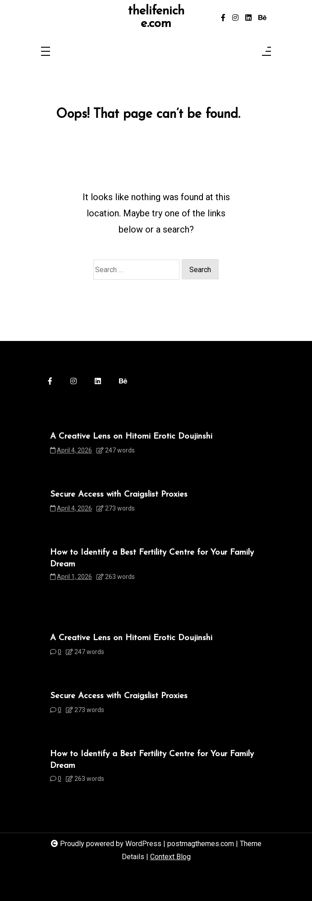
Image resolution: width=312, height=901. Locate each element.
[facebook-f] (223, 18)
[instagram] (235, 18)
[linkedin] (248, 18)
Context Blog (170, 856)
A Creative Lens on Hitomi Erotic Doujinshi (131, 436)
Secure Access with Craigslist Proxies (119, 494)
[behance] (262, 18)
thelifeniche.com (156, 17)
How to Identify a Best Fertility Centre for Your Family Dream (152, 558)
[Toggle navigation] (45, 52)
